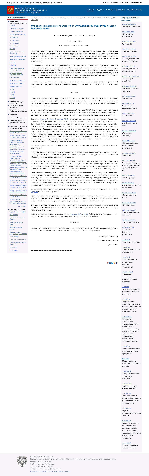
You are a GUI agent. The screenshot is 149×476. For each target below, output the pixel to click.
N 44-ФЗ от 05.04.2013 (129, 202)
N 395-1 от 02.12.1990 (128, 227)
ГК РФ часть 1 (14, 37)
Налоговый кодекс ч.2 (17, 83)
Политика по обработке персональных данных (50, 471)
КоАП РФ (13, 65)
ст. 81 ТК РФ (125, 287)
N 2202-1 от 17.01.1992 (128, 175)
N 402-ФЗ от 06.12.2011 (129, 121)
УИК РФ (12, 92)
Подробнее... (22, 206)
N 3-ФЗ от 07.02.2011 (128, 113)
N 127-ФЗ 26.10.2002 (128, 183)
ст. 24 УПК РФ (126, 393)
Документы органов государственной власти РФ (18, 122)
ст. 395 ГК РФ (126, 257)
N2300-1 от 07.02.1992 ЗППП (130, 76)
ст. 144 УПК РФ (126, 371)
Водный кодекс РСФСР (18, 212)
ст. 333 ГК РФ (126, 240)
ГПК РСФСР (14, 215)
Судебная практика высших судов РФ (46, 18)
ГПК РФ (12, 49)
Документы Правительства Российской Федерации (18, 116)
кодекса (34, 192)
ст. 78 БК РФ (126, 299)
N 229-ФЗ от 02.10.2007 (129, 210)
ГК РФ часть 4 (14, 46)
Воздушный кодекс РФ (18, 34)
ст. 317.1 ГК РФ (126, 247)
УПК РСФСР (14, 250)
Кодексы (100, 10)
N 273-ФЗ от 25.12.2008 (129, 86)
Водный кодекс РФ (16, 31)
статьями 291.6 (75, 214)
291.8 (86, 214)
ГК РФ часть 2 (14, 40)
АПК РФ (12, 26)
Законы (109, 10)
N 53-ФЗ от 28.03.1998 (128, 220)
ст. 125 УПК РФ (126, 383)
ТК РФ (12, 89)
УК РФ (12, 95)
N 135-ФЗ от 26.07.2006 (129, 131)
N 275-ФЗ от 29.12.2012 (129, 66)
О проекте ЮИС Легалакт (30, 3)
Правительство (134, 10)
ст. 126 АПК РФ (126, 408)
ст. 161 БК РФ (126, 346)
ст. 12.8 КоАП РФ (127, 316)
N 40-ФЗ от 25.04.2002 (129, 41)
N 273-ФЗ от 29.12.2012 (129, 49)
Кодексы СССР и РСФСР (18, 209)
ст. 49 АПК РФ (126, 420)
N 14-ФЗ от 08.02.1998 (128, 153)
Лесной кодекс (15, 77)
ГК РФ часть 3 (14, 43)
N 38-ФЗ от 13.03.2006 (129, 96)
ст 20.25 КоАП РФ (127, 272)
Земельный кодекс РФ (17, 59)
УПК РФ (12, 98)
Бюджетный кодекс (16, 28)
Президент (120, 10)
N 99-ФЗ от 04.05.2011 (128, 140)
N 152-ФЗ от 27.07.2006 (129, 192)
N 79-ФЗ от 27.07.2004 (129, 56)
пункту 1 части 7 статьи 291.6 (54, 119)
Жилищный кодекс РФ (18, 56)
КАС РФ (12, 62)
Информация (12, 3)
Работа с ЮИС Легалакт (52, 3)
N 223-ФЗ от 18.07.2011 (128, 160)
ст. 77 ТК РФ (125, 359)
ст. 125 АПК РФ (126, 443)
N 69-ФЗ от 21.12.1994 (128, 31)
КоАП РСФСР (14, 237)
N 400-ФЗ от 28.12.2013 (129, 24)
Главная (90, 10)
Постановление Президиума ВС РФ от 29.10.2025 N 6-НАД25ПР (18, 201)
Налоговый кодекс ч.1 (17, 80)
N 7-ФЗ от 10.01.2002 (128, 103)
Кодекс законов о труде (18, 239)
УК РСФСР (13, 247)
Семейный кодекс (16, 86)
